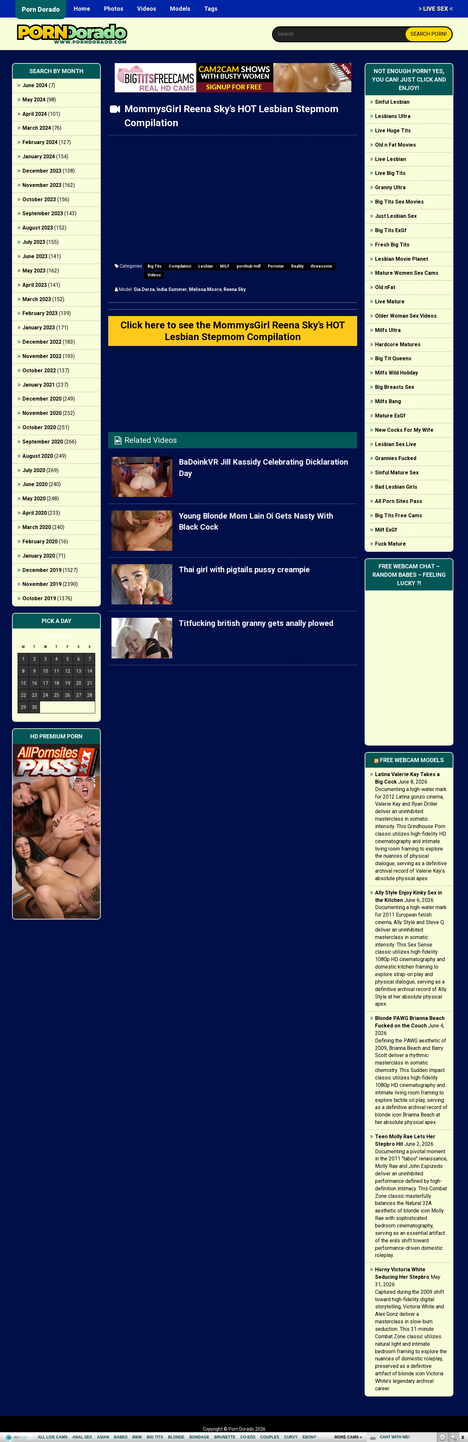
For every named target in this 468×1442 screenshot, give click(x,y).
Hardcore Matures (398, 344)
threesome (321, 266)
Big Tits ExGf (391, 230)
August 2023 (37, 228)
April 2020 (34, 513)
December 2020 (41, 399)
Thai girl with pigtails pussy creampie (244, 569)
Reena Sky (235, 289)
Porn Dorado (41, 9)
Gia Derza (144, 289)
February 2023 (40, 313)
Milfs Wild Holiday (396, 373)
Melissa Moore (205, 289)
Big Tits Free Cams (398, 515)
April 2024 (34, 114)
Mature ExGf (390, 416)
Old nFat (385, 287)
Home (82, 8)
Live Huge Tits (393, 130)
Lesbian (205, 266)
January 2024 (38, 156)
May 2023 (34, 271)
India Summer (172, 289)
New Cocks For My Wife (404, 430)
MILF (224, 266)
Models (180, 8)
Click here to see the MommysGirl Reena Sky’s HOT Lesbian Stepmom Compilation (233, 330)
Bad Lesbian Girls (396, 487)
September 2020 (42, 442)
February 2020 (40, 541)
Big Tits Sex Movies (399, 202)
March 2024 (36, 128)
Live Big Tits (390, 173)
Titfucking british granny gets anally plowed (256, 623)
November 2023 (41, 185)
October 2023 (39, 199)
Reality (297, 266)
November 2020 (41, 413)
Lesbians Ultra (392, 116)
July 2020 (33, 470)
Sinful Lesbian (392, 102)
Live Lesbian (390, 159)
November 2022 (41, 356)
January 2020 (38, 556)
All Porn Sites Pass (398, 501)
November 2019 (41, 584)
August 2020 (37, 456)
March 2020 (36, 527)
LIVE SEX (436, 8)
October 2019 (39, 598)
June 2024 (34, 85)
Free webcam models (412, 760)
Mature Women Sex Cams (406, 273)
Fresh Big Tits (392, 245)
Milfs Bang (388, 401)
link (462, 1340)
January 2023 (38, 327)
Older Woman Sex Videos (406, 316)
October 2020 (39, 427)
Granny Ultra (390, 187)
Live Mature (390, 301)
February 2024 (40, 142)
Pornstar (276, 266)
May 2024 (34, 100)
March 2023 (36, 299)
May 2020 (34, 499)
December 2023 (41, 171)
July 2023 (33, 242)
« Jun (22, 719)
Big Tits (155, 266)
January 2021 (38, 385)
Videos (146, 8)
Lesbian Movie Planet (401, 259)
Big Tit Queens (393, 358)
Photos (113, 8)
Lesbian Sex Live (395, 444)
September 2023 (42, 213)
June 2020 (34, 484)
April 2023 (34, 285)
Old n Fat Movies (395, 145)
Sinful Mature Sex (397, 473)
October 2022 (39, 370)
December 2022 (41, 342)
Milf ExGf (386, 530)
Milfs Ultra (388, 330)
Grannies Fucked (395, 458)
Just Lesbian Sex (396, 216)
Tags (210, 8)
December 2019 (41, 570)
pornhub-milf (249, 266)
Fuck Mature (390, 544)
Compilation (180, 266)
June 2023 (34, 256)
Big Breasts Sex (394, 387)
